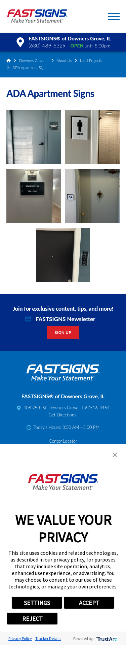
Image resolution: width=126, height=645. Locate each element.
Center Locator (63, 441)
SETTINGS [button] (37, 603)
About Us (64, 60)
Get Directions (62, 414)
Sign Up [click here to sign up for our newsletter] (63, 332)
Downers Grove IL (33, 60)
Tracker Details (48, 638)
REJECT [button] (32, 618)
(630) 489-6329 (47, 45)
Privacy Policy (20, 638)
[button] (114, 16)
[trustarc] (106, 638)
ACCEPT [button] (89, 603)
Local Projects (91, 60)
